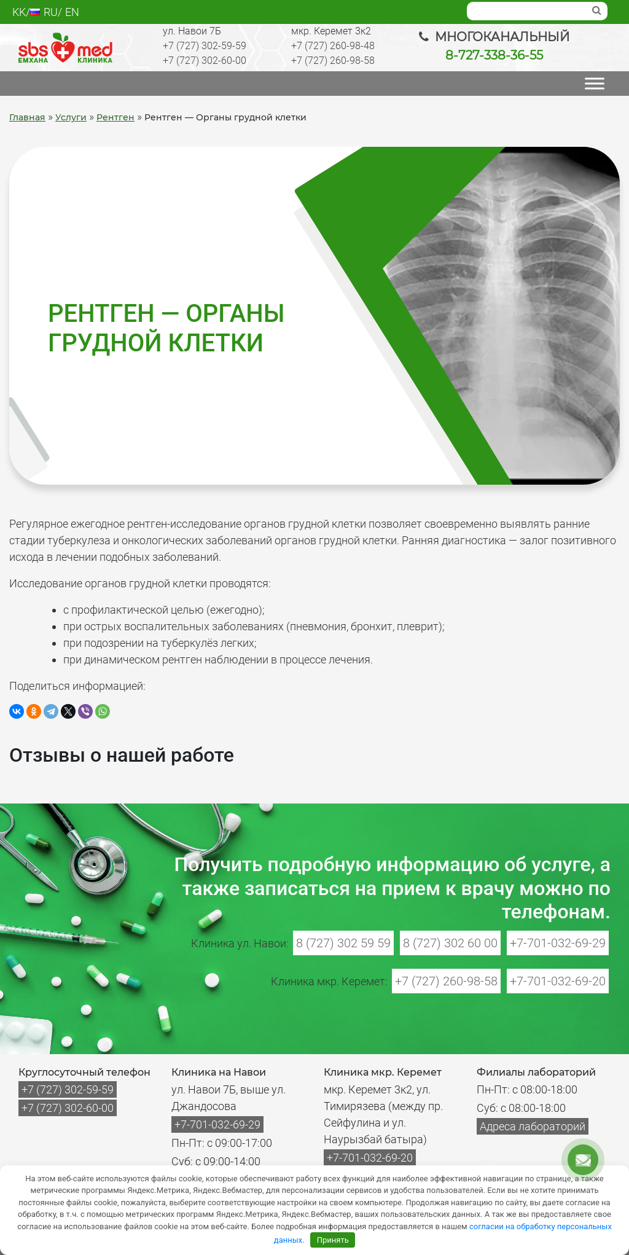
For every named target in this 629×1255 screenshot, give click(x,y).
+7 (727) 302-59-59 (204, 46)
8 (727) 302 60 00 (450, 943)
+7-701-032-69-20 (558, 981)
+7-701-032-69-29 (558, 943)
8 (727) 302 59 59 (343, 943)
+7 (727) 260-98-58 (333, 60)
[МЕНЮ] (594, 83)
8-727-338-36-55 (494, 55)
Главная (27, 117)
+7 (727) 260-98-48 (333, 46)
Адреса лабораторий (532, 1126)
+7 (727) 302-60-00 (204, 60)
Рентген (115, 117)
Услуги (71, 117)
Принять (333, 1240)
